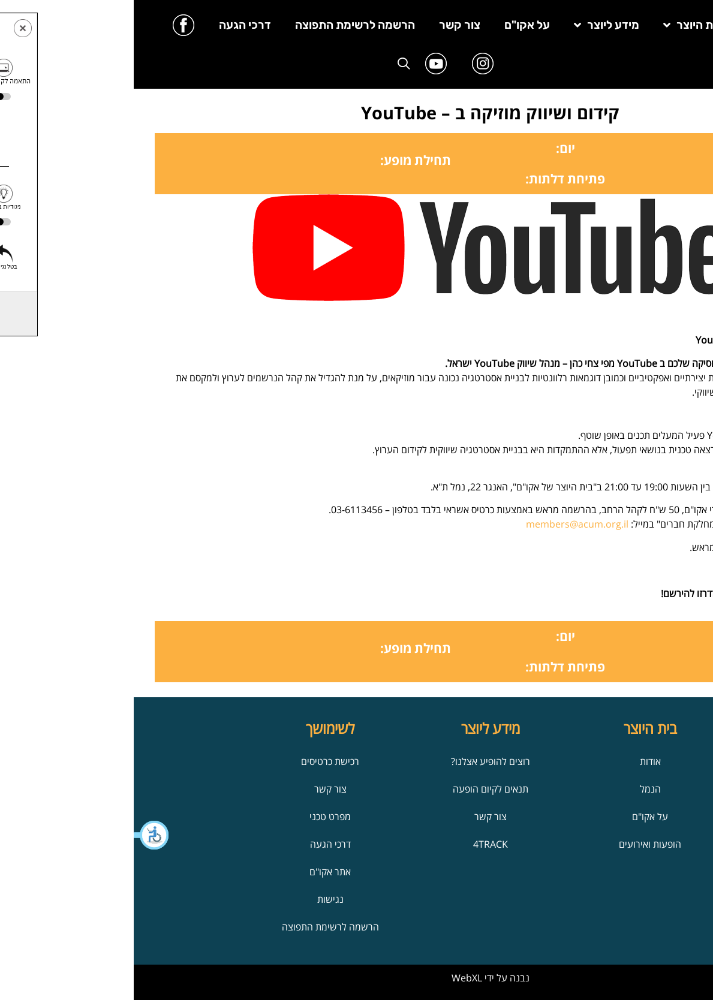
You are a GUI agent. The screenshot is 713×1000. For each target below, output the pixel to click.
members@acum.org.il (443, 524)
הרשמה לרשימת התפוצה (221, 25)
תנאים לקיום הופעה (357, 789)
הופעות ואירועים (516, 844)
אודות (516, 761)
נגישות (196, 899)
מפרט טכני (196, 816)
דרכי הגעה (111, 25)
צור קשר (326, 25)
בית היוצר (559, 25)
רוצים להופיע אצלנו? (356, 761)
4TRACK (356, 844)
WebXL (333, 977)
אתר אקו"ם (196, 871)
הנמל (516, 789)
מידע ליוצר (473, 25)
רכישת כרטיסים (196, 761)
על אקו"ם (393, 25)
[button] (18, 835)
